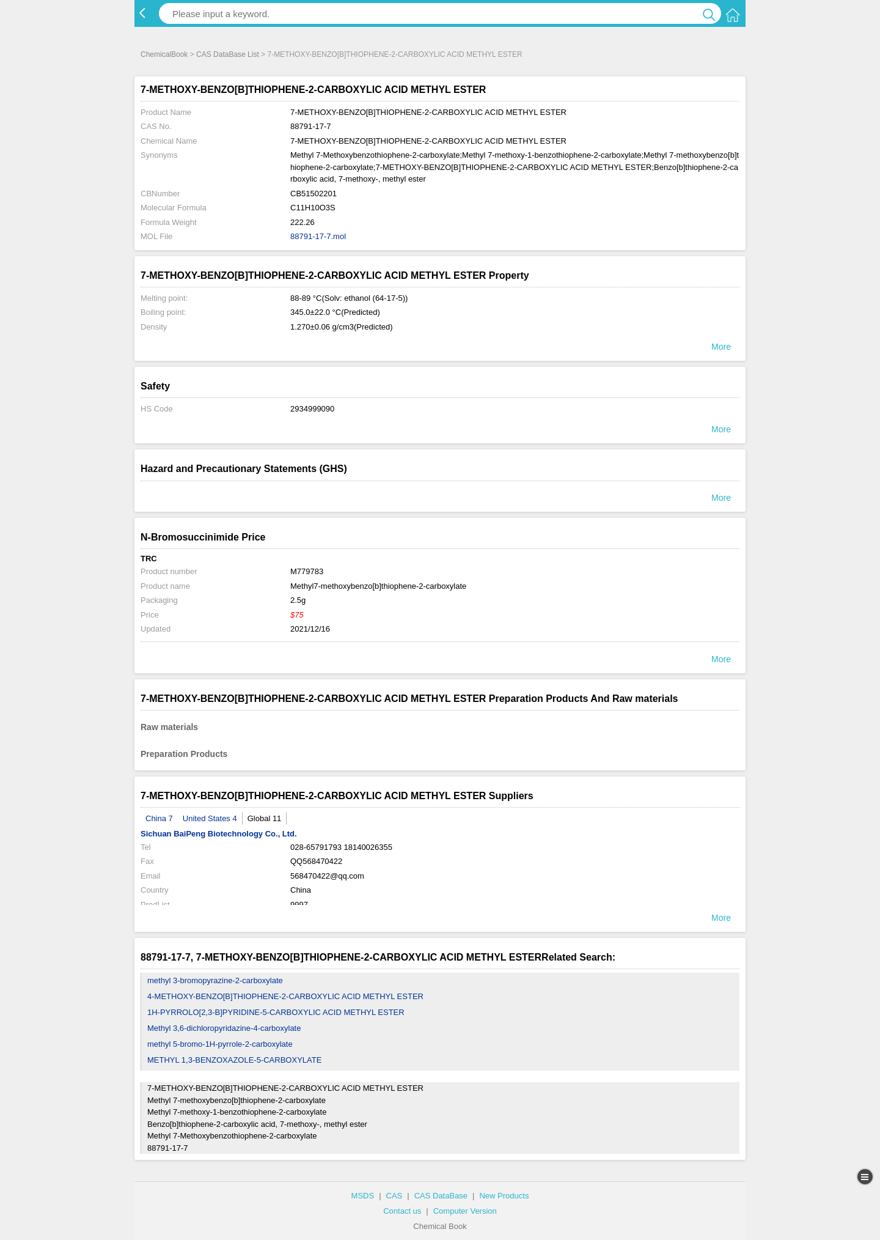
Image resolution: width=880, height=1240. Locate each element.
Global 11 (265, 818)
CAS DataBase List (227, 54)
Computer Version (465, 1211)
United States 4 (210, 818)
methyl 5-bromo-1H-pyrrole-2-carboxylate (220, 1044)
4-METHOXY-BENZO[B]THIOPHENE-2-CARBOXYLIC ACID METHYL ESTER (285, 996)
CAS (394, 1195)
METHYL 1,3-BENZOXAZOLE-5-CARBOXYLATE (234, 1060)
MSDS (363, 1195)
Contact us (402, 1211)
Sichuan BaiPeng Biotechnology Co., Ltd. (219, 833)
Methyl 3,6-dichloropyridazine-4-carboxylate (224, 1028)
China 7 (159, 818)
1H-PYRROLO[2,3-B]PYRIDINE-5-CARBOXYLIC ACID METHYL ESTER (276, 1012)
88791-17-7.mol (318, 236)
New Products (504, 1195)
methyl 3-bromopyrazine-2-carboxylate (215, 980)
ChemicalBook (164, 54)
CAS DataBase (441, 1195)
